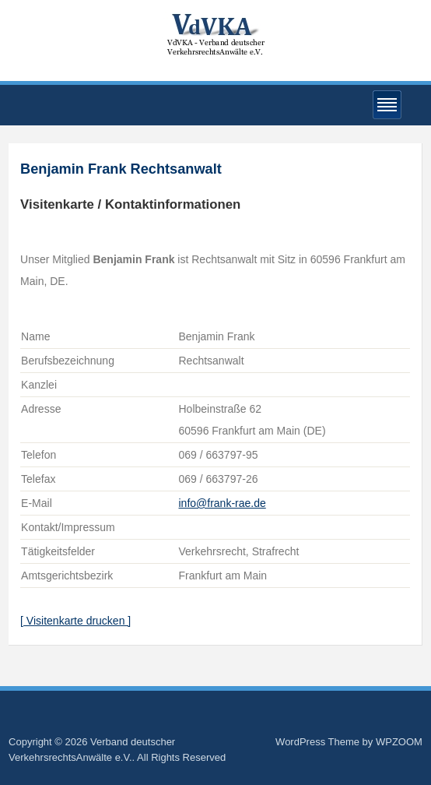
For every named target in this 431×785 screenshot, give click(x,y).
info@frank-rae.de (221, 503)
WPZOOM (399, 742)
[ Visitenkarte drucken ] (75, 620)
